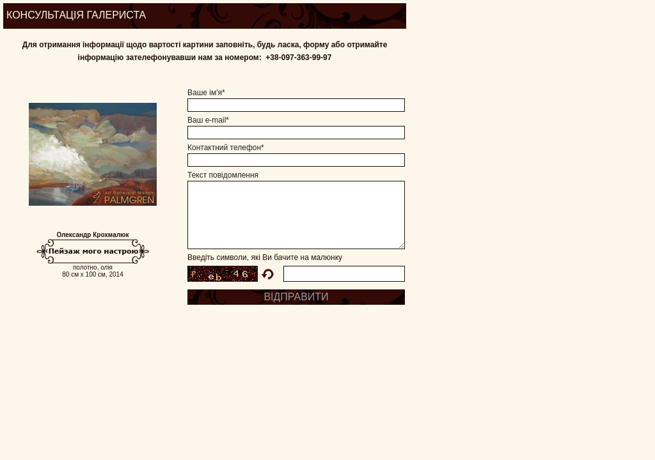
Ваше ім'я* (206, 92)
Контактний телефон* (225, 147)
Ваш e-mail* (208, 120)
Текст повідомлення (222, 175)
